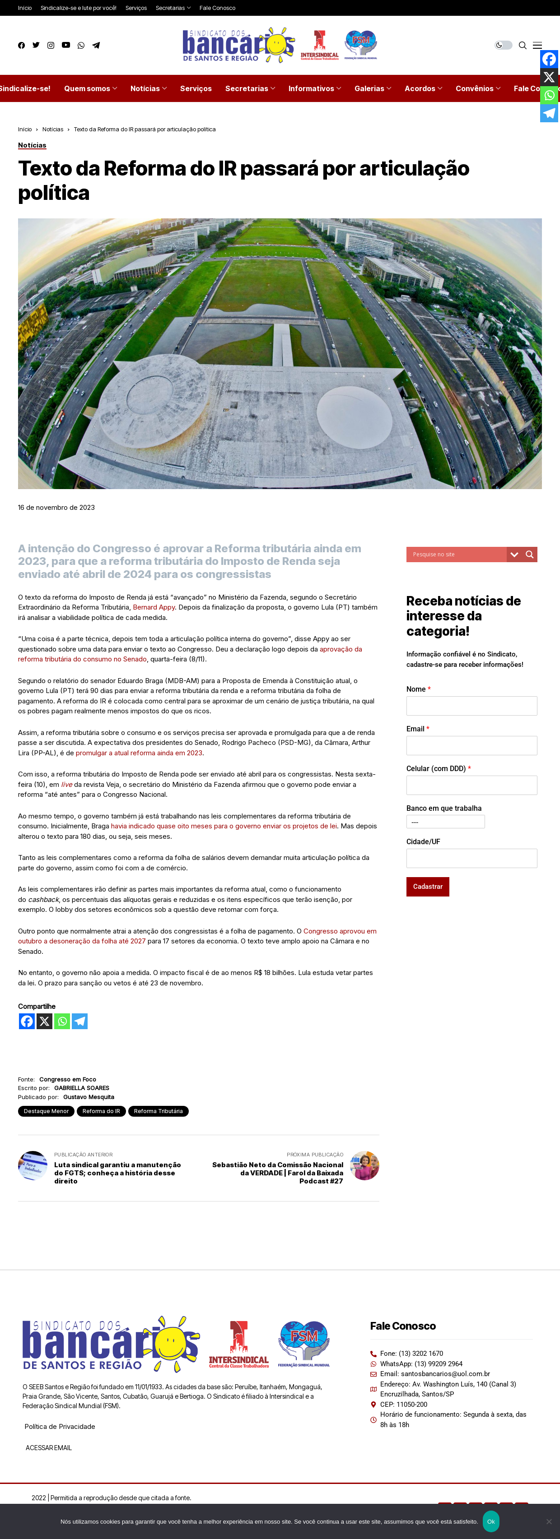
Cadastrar (428, 887)
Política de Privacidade (59, 1426)
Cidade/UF (423, 841)
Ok (491, 1521)
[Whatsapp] (62, 1021)
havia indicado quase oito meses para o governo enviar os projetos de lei (224, 826)
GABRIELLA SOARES (81, 1087)
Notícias (52, 129)
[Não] (548, 1521)
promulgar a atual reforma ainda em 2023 (139, 753)
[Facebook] (27, 1021)
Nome (418, 689)
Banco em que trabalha (444, 808)
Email (417, 729)
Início (25, 129)
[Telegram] (80, 1021)
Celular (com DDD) (438, 768)
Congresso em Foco (67, 1079)
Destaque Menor (46, 1111)
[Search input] (458, 554)
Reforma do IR (101, 1111)
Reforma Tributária (158, 1111)
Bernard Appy (154, 607)
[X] (44, 1021)
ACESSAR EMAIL (48, 1447)
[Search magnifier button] (529, 554)
